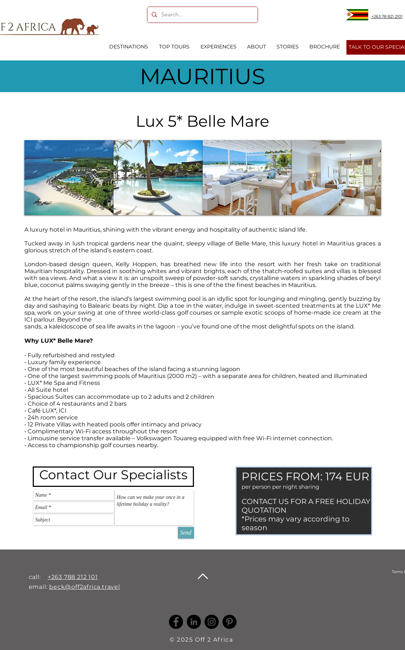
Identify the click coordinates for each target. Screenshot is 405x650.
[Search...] (201, 15)
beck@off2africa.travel (84, 586)
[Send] (186, 533)
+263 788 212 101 (73, 577)
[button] (69, 177)
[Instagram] (212, 622)
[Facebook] (176, 622)
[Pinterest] (229, 622)
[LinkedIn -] (194, 622)
